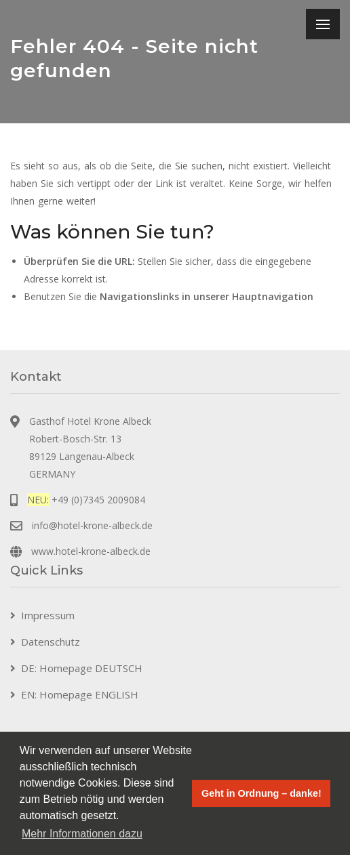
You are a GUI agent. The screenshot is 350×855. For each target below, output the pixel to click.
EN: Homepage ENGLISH (79, 694)
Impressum (48, 615)
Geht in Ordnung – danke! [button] (261, 793)
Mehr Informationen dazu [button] (82, 833)
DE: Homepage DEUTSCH (81, 668)
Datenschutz (50, 641)
